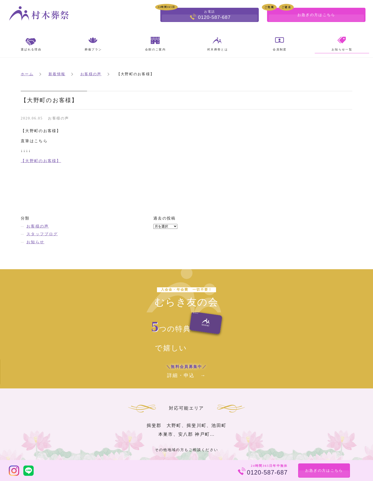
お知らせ (35, 242)
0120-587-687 (267, 472)
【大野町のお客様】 (41, 161)
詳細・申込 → (186, 370)
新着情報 (56, 74)
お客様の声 (91, 74)
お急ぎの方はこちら (324, 470)
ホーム (27, 74)
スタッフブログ (42, 234)
